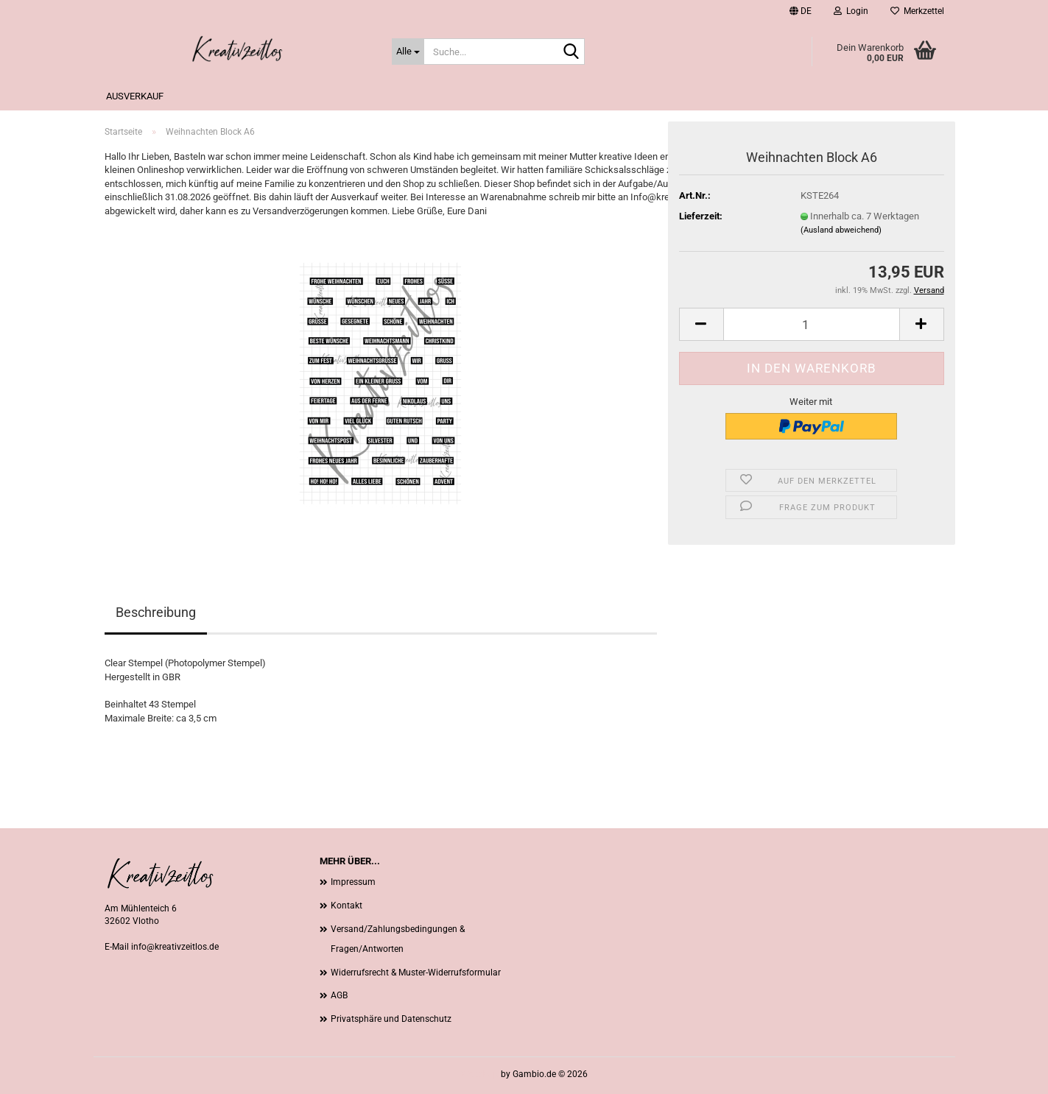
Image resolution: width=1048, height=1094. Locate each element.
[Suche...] (408, 51)
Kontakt (346, 905)
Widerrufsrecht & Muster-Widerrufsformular (416, 972)
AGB (339, 995)
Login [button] (851, 11)
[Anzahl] (811, 324)
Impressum (353, 882)
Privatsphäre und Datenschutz (391, 1019)
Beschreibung (156, 612)
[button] (800, 11)
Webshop (480, 1074)
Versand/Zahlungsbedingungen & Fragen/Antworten (398, 939)
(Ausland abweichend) (841, 230)
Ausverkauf (134, 96)
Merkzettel (917, 11)
